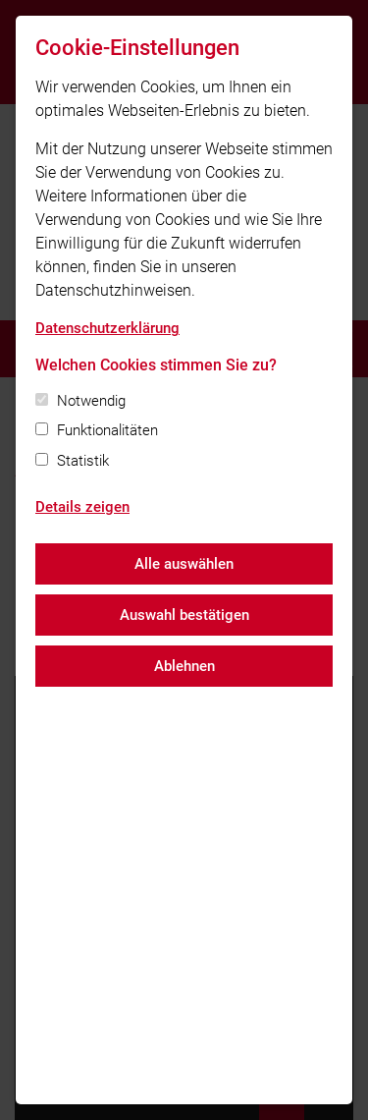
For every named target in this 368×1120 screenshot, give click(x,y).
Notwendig (91, 401)
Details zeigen (82, 507)
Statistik (83, 461)
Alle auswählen (184, 564)
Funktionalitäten (107, 430)
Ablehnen (184, 666)
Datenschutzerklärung (107, 328)
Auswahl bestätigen (184, 615)
